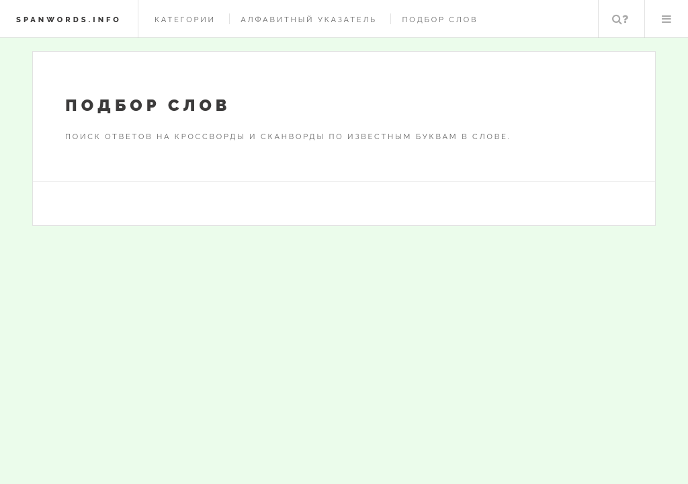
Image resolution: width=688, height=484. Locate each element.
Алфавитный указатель (309, 19)
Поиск (620, 19)
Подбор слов (440, 19)
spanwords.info (69, 19)
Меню (666, 19)
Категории (185, 19)
